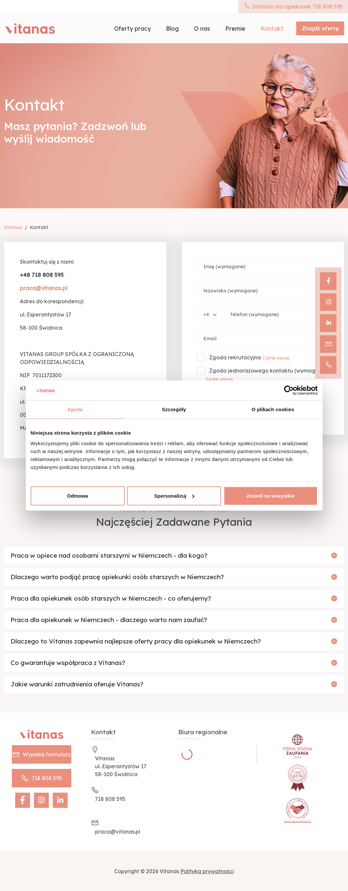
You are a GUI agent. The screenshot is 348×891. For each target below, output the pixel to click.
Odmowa (77, 495)
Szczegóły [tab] (174, 409)
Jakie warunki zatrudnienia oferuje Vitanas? (77, 684)
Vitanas (13, 227)
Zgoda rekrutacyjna (235, 357)
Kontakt (272, 28)
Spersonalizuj (174, 495)
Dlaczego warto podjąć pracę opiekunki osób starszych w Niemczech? (117, 577)
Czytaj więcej (275, 357)
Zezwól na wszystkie (270, 495)
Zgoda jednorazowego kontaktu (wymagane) (268, 370)
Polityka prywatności (207, 871)
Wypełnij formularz (41, 754)
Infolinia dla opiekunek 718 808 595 (293, 6)
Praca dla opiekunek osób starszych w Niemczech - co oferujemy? (111, 598)
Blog (172, 28)
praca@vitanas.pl (117, 831)
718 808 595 (41, 778)
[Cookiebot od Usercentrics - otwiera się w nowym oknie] (289, 390)
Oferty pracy (132, 28)
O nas (202, 28)
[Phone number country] (210, 315)
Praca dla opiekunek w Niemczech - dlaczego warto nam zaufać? (109, 620)
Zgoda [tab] (75, 409)
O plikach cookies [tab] (273, 409)
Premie (235, 28)
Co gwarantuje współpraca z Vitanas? (68, 663)
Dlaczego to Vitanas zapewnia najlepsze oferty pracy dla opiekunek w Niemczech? (136, 641)
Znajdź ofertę (320, 28)
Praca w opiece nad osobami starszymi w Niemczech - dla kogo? (109, 555)
